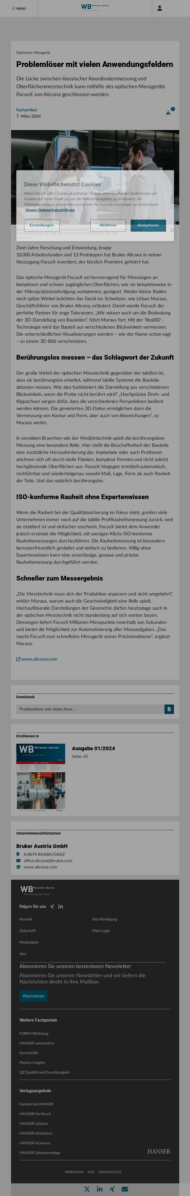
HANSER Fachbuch (35, 1114)
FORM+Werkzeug (33, 1034)
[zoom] (172, 230)
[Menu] (19, 8)
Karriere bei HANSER (36, 1104)
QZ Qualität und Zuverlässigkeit (44, 1072)
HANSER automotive (36, 1043)
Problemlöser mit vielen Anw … (96, 709)
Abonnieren (33, 996)
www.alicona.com (37, 659)
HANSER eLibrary (33, 1124)
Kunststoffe (28, 1053)
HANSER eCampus (34, 1143)
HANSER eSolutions (35, 1133)
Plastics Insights (32, 1063)
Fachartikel (26, 110)
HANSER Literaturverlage (39, 1153)
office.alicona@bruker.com (48, 861)
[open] (168, 112)
